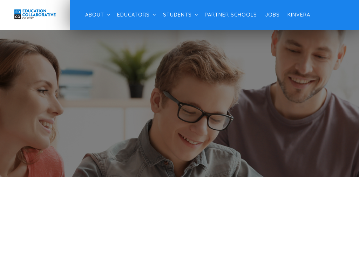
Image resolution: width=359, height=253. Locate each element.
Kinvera (298, 15)
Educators (133, 15)
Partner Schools (231, 15)
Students (177, 15)
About (94, 15)
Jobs (272, 15)
